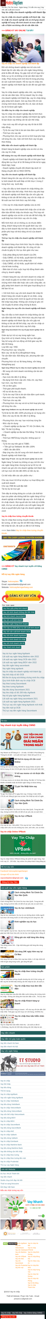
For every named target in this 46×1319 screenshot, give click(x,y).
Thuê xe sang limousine (9, 1182)
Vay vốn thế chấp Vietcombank (12, 1113)
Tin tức (4, 719)
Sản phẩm (5, 965)
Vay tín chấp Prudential (9, 1160)
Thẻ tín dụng (5, 1089)
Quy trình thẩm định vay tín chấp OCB (18, 680)
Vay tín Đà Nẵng (33, 1281)
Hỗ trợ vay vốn (7, 865)
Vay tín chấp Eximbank (9, 1140)
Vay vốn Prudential (21, 1264)
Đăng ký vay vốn (8, 1317)
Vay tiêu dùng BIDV (8, 1116)
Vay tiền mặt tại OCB (11, 706)
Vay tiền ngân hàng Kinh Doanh (15, 624)
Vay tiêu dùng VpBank (9, 1136)
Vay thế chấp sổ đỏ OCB (13, 674)
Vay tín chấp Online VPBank (13, 830)
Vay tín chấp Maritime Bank (11, 1143)
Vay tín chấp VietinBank (9, 1099)
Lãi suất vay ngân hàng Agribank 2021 (18, 700)
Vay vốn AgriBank (21, 1242)
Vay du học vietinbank (24, 906)
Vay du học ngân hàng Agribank (16, 653)
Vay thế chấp (17, 1313)
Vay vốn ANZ (19, 1257)
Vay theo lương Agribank (13, 685)
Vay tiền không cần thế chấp (11, 1150)
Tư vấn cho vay (34, 7)
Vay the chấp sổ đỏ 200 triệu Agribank (18, 691)
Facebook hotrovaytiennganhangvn (14, 869)
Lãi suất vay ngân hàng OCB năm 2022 (19, 659)
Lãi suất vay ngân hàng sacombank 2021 (20, 697)
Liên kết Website (8, 1168)
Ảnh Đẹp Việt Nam (7, 1185)
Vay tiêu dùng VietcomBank (11, 1109)
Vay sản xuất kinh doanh (12, 620)
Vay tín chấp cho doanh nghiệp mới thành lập (20, 64)
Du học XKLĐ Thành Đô (9, 1172)
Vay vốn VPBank (20, 1255)
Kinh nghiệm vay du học (25, 920)
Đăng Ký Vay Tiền (9, 881)
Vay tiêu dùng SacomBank (10, 1126)
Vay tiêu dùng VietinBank (10, 1103)
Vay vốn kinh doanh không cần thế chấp (18, 612)
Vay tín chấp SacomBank (10, 1123)
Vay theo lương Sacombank (14, 683)
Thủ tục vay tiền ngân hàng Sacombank (19, 709)
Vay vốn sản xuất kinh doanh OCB (16, 632)
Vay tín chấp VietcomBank (10, 1106)
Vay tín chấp (6, 1313)
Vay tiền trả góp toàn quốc (13, 1037)
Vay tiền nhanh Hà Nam (9, 1042)
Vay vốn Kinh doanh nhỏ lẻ (13, 643)
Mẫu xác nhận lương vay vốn (11, 1189)
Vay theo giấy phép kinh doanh (15, 608)
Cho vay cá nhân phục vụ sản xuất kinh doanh (21, 628)
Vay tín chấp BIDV (7, 1119)
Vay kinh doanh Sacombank (14, 616)
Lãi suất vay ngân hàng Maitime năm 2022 (20, 656)
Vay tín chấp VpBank (8, 1133)
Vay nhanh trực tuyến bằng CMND (17, 723)
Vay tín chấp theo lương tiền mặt (13, 1157)
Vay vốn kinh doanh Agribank (14, 635)
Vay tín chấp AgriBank (9, 1093)
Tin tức (4, 7)
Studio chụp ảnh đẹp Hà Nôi (11, 1179)
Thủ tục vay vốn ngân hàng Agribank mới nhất (22, 703)
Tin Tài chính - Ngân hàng (17, 7)
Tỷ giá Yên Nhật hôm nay (26, 785)
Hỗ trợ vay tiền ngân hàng (13, 574)
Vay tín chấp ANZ (7, 1130)
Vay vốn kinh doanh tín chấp (14, 639)
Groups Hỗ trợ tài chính (9, 873)
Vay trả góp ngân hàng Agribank (16, 694)
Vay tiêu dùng (5, 1086)
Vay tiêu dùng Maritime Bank (11, 1146)
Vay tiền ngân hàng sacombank (15, 665)
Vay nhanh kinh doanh (11, 647)
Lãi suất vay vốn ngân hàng (14, 886)
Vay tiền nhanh (8, 1031)
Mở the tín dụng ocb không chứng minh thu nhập (23, 677)
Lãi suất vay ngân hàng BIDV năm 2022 (19, 662)
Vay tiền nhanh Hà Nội (9, 1045)
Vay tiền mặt (19, 1266)
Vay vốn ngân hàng (9, 1049)
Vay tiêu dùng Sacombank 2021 (16, 689)
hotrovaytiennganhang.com (21, 587)
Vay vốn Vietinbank (21, 1248)
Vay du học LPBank (23, 814)
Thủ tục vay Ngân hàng (9, 1163)
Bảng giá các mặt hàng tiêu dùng (29, 936)
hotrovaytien (13, 581)
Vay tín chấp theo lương (9, 1153)
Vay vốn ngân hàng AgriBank (11, 1096)
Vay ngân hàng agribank (12, 668)
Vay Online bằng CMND (33, 1313)
